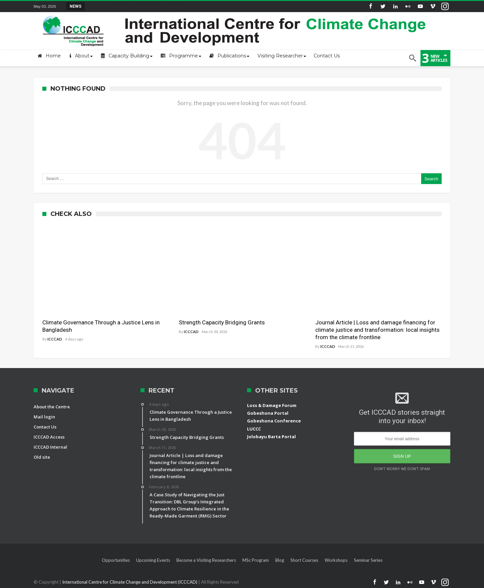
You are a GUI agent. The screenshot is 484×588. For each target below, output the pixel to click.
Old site (42, 457)
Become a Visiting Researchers (206, 560)
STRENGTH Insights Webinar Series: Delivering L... (136, 6)
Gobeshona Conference (274, 421)
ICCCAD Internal (50, 447)
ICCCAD (54, 339)
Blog (279, 560)
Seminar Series (368, 560)
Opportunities (116, 560)
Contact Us (45, 427)
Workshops (336, 560)
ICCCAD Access (49, 437)
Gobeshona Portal (267, 413)
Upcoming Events (153, 560)
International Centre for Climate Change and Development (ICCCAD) (130, 582)
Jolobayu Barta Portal (271, 437)
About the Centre (52, 407)
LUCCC (254, 429)
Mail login (44, 417)
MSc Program (255, 560)
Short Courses (304, 560)
